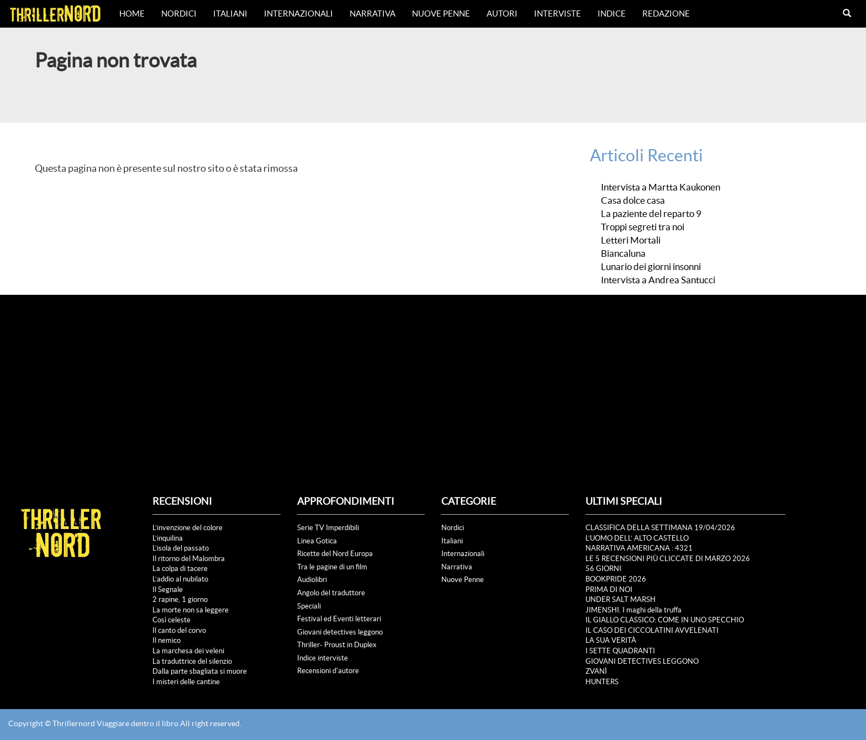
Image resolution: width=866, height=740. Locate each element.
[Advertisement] (433, 377)
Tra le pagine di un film (332, 567)
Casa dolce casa (634, 200)
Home (132, 13)
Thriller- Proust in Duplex (337, 645)
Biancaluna (623, 253)
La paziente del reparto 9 (651, 214)
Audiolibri (312, 579)
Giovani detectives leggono (340, 632)
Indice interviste (322, 658)
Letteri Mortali (631, 240)
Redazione (666, 13)
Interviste (557, 13)
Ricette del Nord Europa (335, 553)
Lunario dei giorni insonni (651, 267)
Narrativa (372, 13)
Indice (612, 13)
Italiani (230, 13)
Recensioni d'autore (328, 671)
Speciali (309, 606)
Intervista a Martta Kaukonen (660, 187)
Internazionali (298, 13)
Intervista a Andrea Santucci (658, 280)
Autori (502, 13)
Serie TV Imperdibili (328, 528)
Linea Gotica (317, 541)
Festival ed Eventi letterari (339, 619)
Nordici (179, 13)
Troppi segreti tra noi (642, 227)
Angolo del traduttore (331, 593)
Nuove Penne (441, 13)
